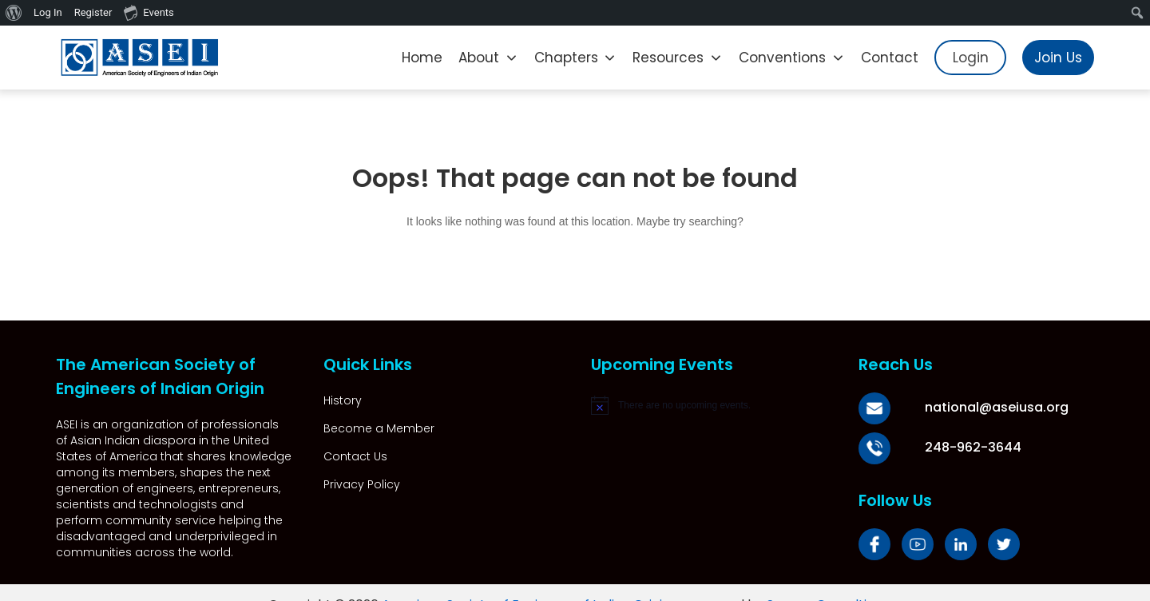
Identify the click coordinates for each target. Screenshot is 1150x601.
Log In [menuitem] (48, 12)
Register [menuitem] (93, 12)
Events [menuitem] (148, 12)
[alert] (709, 405)
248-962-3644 (955, 447)
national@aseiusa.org (979, 407)
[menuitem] (14, 13)
